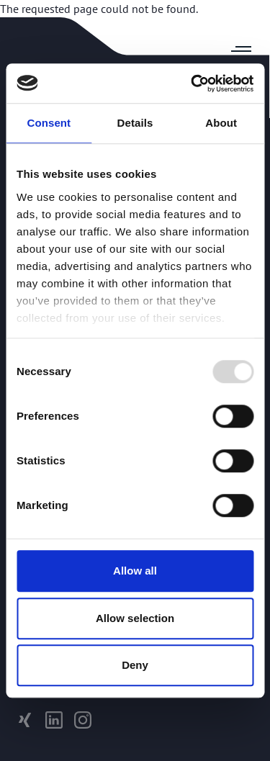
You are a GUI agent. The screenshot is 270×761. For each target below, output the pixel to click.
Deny (135, 665)
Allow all (135, 570)
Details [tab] (135, 123)
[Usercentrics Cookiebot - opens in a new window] (192, 83)
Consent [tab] (49, 123)
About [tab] (221, 123)
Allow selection (135, 618)
